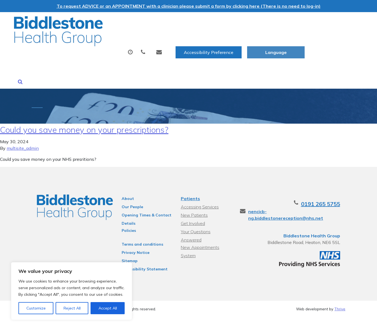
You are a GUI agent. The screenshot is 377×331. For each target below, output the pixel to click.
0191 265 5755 (325, 191)
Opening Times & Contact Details (144, 203)
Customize (36, 308)
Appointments (138, 39)
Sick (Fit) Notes (266, 39)
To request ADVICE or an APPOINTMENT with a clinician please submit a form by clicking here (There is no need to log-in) (189, 6)
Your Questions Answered (206, 219)
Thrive (339, 296)
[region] (71, 291)
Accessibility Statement (142, 256)
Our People (130, 194)
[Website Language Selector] (334, 22)
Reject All (72, 308)
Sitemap (127, 248)
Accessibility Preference (267, 22)
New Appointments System (200, 227)
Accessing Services (199, 194)
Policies (126, 217)
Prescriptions (189, 39)
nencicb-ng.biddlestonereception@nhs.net (298, 199)
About (91, 39)
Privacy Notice (133, 239)
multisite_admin (23, 135)
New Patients (315, 39)
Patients (190, 186)
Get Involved (193, 210)
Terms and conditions (140, 231)
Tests (226, 39)
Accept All (108, 308)
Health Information (105, 58)
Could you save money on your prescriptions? (84, 117)
